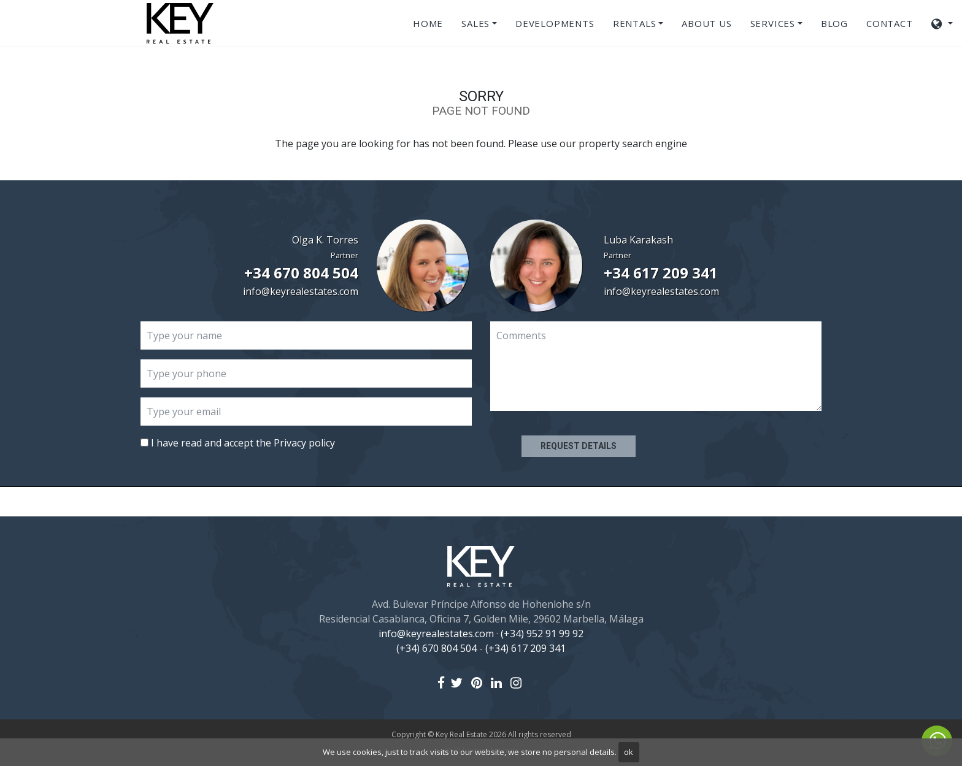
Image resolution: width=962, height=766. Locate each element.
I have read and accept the (237, 443)
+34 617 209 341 (661, 272)
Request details (579, 446)
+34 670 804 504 (301, 272)
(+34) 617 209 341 (525, 648)
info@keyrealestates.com (300, 291)
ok (628, 751)
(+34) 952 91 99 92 (542, 633)
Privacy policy (304, 443)
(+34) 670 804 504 (436, 648)
